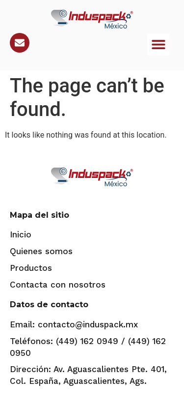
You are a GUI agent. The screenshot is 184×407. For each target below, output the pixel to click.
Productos (31, 268)
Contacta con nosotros (57, 285)
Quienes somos (41, 251)
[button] (158, 44)
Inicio (20, 234)
